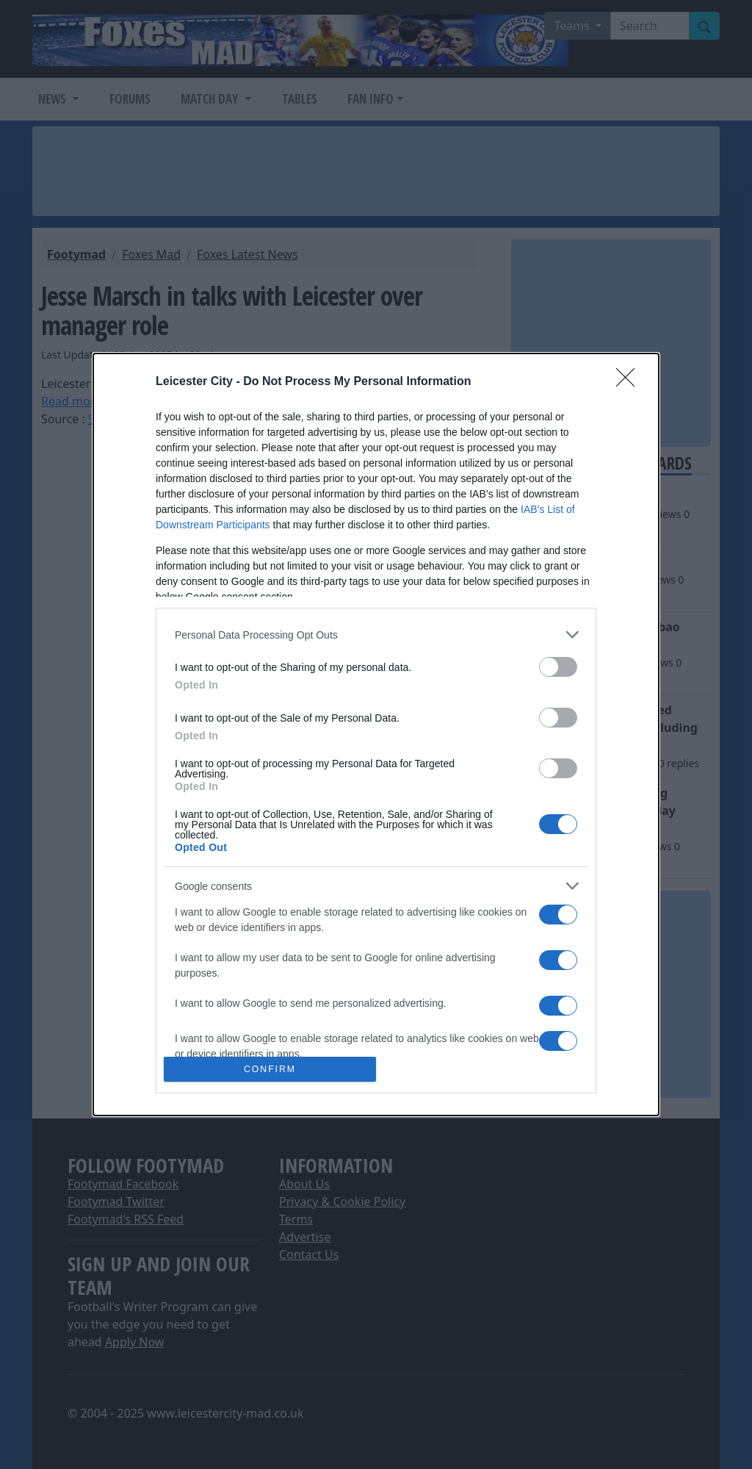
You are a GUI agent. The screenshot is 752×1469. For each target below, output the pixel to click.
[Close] (630, 382)
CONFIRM (269, 1068)
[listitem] (376, 634)
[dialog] (376, 734)
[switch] (558, 667)
